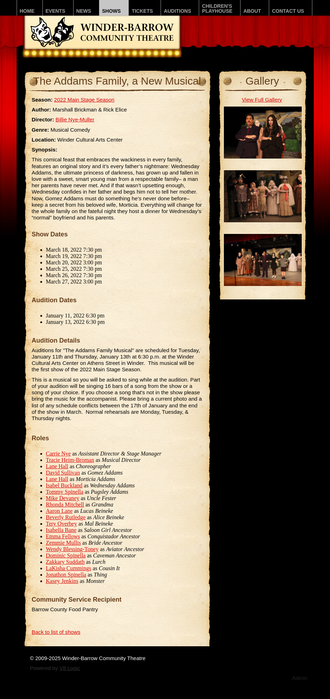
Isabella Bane (61, 530)
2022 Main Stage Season (84, 100)
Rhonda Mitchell (65, 505)
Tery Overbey (61, 524)
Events (55, 11)
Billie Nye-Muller (75, 119)
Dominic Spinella (66, 555)
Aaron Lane (59, 511)
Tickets (142, 11)
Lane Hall (57, 466)
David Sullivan (63, 473)
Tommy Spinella (64, 492)
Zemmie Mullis (63, 543)
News (83, 11)
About (252, 11)
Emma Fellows (63, 536)
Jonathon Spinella (66, 575)
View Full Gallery (262, 100)
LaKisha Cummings (68, 568)
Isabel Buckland (64, 485)
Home (27, 11)
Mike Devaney (63, 498)
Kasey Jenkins (62, 581)
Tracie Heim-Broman (70, 460)
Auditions (177, 11)
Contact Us (288, 11)
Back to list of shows (56, 632)
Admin (299, 678)
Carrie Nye (58, 454)
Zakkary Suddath (65, 562)
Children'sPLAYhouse (217, 8)
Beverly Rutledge (66, 517)
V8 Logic (69, 668)
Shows (111, 11)
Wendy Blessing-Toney (72, 549)
